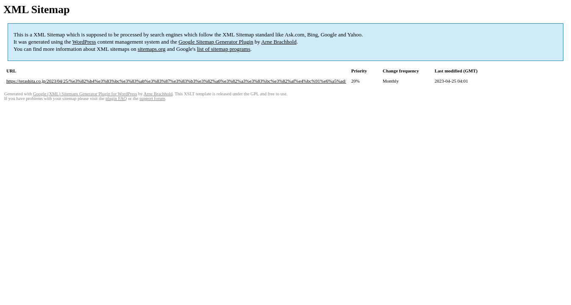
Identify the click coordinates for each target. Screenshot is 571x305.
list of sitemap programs (223, 49)
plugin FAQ (116, 98)
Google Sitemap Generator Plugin (216, 42)
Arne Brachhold (278, 42)
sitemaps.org (152, 49)
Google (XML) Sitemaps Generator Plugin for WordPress (85, 94)
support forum (152, 98)
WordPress (84, 42)
